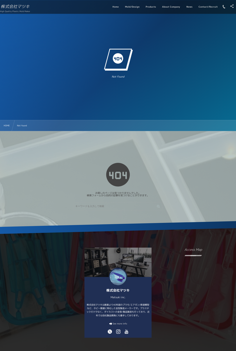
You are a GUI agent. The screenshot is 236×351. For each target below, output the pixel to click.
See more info (120, 323)
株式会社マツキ (19, 7)
